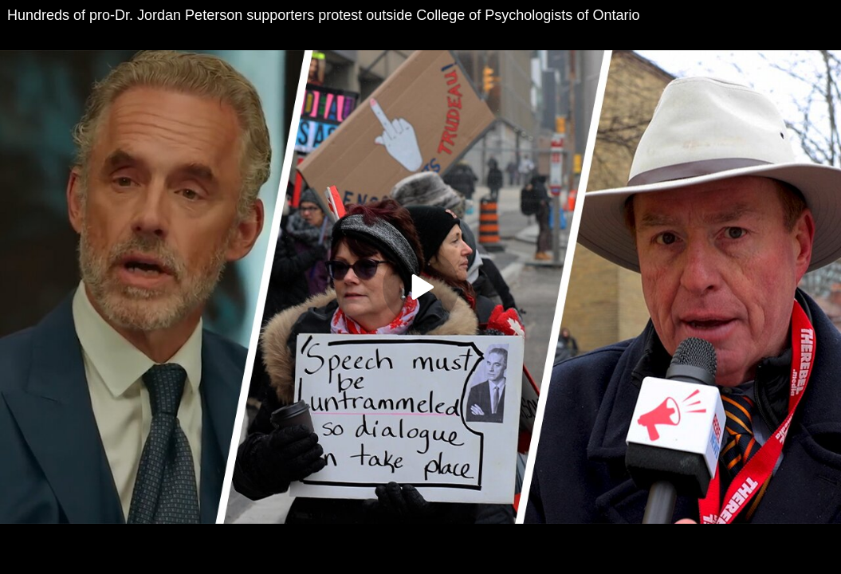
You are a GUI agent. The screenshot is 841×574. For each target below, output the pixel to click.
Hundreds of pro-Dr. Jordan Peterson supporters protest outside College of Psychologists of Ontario (323, 15)
